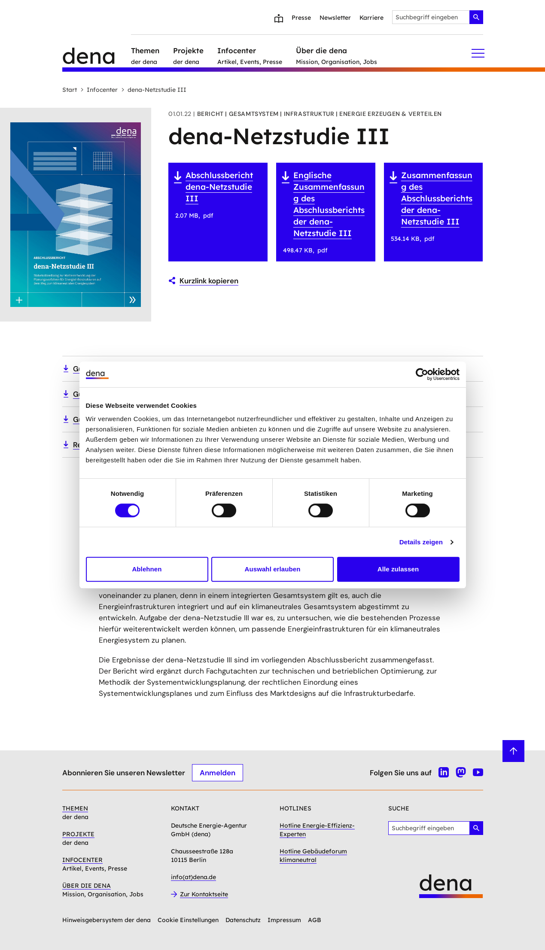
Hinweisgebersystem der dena (106, 920)
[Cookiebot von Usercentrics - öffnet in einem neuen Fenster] (422, 374)
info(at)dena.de (193, 877)
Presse (301, 17)
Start (69, 90)
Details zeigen (421, 542)
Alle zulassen (398, 569)
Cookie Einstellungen (188, 920)
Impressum (284, 920)
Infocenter (99, 89)
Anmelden (217, 772)
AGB (314, 920)
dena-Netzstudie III (153, 89)
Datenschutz (243, 920)
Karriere (371, 17)
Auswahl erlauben (273, 569)
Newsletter (335, 17)
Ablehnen (146, 569)
